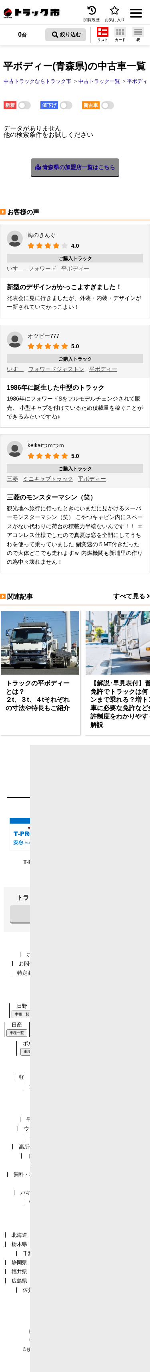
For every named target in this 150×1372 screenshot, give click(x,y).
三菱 (12, 479)
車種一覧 (22, 1014)
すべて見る (131, 596)
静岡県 (19, 1262)
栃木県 (19, 1244)
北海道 (19, 1235)
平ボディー (75, 268)
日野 (22, 1006)
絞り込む (66, 35)
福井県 (19, 1272)
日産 (17, 1024)
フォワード (42, 268)
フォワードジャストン (56, 369)
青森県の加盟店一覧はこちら (75, 167)
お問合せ (29, 964)
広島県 (19, 1281)
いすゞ (15, 268)
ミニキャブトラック (48, 479)
